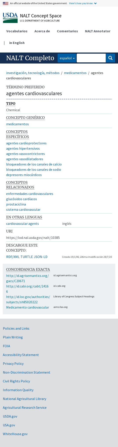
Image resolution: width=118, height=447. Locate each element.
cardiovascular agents (22, 223)
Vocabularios (16, 31)
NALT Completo (30, 58)
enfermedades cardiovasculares (29, 193)
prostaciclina (16, 204)
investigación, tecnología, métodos (33, 73)
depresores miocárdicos (24, 175)
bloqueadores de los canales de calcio (34, 164)
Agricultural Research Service (25, 407)
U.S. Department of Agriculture (40, 20)
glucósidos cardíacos (21, 199)
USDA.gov (10, 416)
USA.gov (9, 425)
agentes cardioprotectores (26, 143)
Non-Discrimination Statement (26, 372)
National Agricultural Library (24, 398)
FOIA (6, 346)
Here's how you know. (81, 3)
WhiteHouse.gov (15, 434)
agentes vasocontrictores (25, 153)
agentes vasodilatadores (24, 159)
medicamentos (75, 73)
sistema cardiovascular (23, 209)
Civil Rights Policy (16, 381)
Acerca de (42, 31)
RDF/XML (13, 256)
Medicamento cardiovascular (27, 307)
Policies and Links (16, 328)
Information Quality (18, 390)
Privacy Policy (13, 363)
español (65, 57)
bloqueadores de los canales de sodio (33, 169)
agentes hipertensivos (23, 148)
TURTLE (26, 256)
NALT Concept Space (41, 16)
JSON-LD (40, 256)
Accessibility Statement (21, 355)
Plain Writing (13, 337)
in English (17, 42)
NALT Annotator (97, 31)
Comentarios (67, 31)
